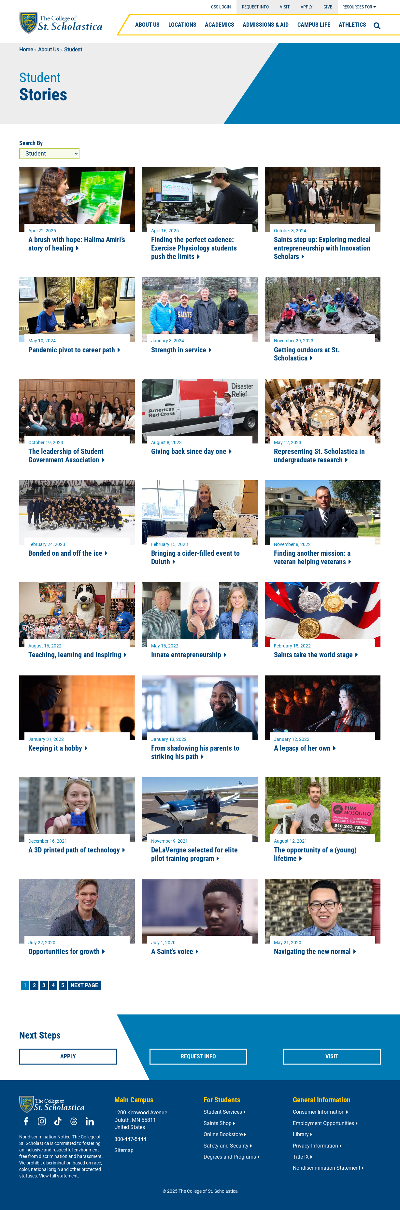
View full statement (58, 1176)
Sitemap (124, 1150)
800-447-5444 (130, 1139)
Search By (31, 143)
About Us (48, 50)
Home (26, 50)
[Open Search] (377, 26)
